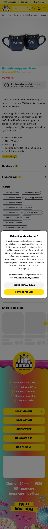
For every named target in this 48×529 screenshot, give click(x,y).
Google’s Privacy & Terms (27, 277)
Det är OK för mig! (24, 292)
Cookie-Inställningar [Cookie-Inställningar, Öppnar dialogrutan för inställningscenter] (24, 285)
